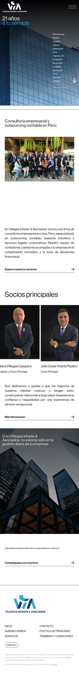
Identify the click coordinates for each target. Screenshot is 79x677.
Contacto (46, 626)
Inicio (8, 626)
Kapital (54, 664)
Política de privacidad (55, 631)
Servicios (11, 636)
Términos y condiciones (56, 636)
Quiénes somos (15, 631)
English (11, 645)
